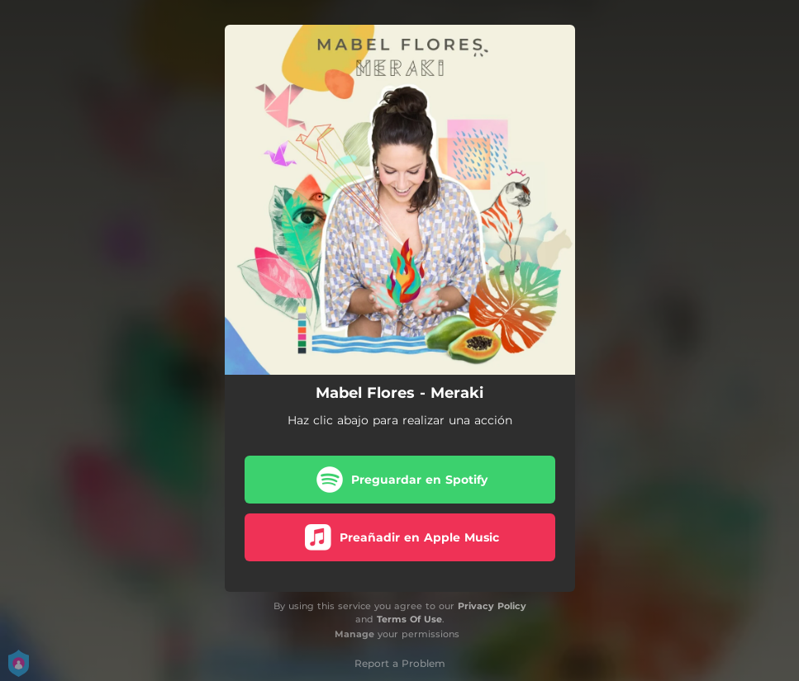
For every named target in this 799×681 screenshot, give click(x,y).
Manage (354, 634)
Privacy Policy (492, 606)
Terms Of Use (409, 619)
